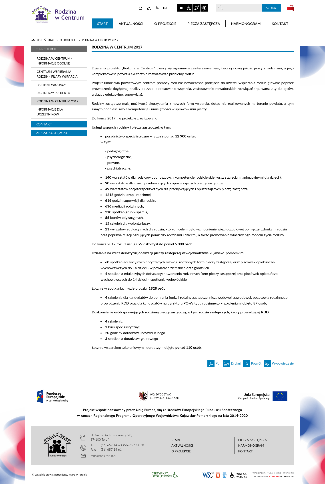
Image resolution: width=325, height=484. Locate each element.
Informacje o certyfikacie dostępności (164, 475)
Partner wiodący (51, 85)
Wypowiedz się (279, 362)
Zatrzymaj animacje (181, 8)
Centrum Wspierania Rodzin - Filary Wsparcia (57, 74)
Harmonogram (251, 445)
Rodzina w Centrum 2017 (57, 101)
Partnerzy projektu (53, 93)
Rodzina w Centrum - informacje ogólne (54, 60)
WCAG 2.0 (238, 474)
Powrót (252, 362)
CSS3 (224, 474)
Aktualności (182, 445)
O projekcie (46, 49)
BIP (290, 7)
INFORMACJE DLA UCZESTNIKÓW (50, 111)
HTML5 (217, 474)
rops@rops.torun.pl (103, 456)
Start (176, 440)
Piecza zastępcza (52, 133)
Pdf (214, 362)
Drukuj (232, 362)
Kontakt (44, 124)
